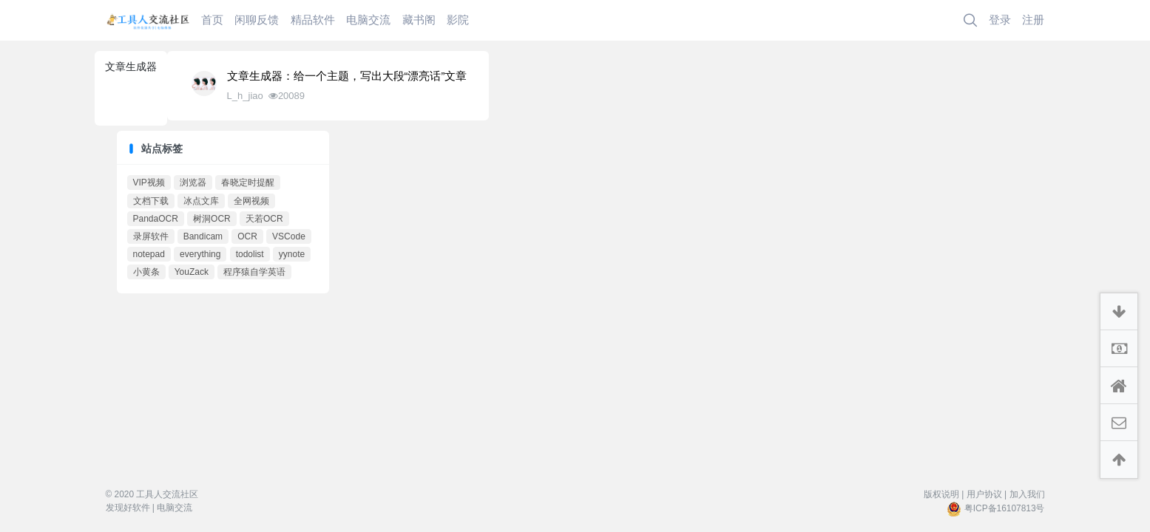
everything (200, 254)
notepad (149, 254)
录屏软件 (151, 236)
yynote (292, 254)
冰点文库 (201, 201)
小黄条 (146, 272)
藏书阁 (419, 19)
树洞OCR (212, 219)
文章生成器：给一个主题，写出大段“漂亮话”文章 (347, 76)
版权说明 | (944, 494)
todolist (250, 254)
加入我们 (1027, 494)
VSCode (288, 236)
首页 (212, 19)
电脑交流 (368, 19)
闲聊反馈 (256, 19)
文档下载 (151, 201)
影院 (458, 19)
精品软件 (313, 19)
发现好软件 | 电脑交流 (149, 507)
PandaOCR (155, 219)
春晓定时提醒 (247, 182)
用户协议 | (987, 494)
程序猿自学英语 (254, 272)
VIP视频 (149, 182)
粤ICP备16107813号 (1004, 508)
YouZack (192, 272)
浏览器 (193, 182)
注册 (1033, 19)
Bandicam (203, 236)
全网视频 (251, 201)
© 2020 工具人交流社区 (152, 494)
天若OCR (264, 219)
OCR (247, 236)
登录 (1000, 19)
